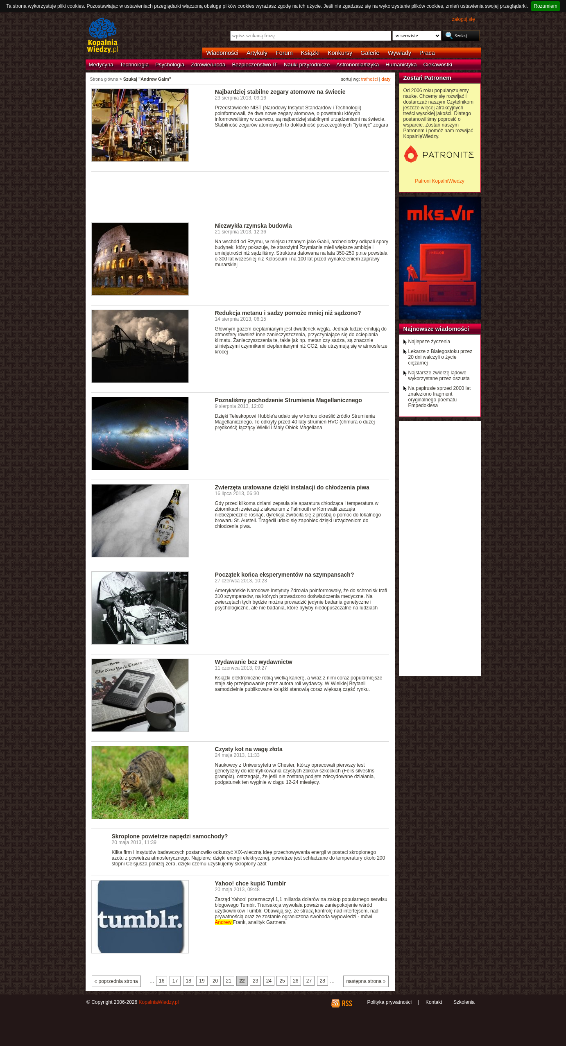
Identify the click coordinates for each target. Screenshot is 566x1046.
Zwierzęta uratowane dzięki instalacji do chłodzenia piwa (292, 487)
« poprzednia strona (116, 981)
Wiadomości (222, 53)
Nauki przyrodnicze (307, 64)
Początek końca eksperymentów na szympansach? (284, 574)
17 (175, 981)
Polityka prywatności (389, 1002)
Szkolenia (464, 1002)
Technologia (134, 64)
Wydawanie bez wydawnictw (253, 662)
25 (282, 981)
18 (188, 981)
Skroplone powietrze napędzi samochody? (170, 836)
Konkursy (340, 53)
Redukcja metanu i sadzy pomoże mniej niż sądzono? (288, 313)
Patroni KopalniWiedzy (439, 181)
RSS (346, 1003)
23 (255, 981)
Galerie (369, 53)
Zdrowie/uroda (208, 64)
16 (161, 981)
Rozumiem (545, 6)
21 (228, 981)
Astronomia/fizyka (357, 64)
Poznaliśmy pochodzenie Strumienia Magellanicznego (288, 400)
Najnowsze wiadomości (436, 329)
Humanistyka (401, 64)
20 (215, 981)
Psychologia (169, 64)
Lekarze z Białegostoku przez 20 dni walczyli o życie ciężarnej (440, 357)
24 (269, 981)
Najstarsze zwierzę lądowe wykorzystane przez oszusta (439, 375)
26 (295, 981)
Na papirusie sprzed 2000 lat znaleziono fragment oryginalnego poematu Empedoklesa (439, 396)
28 (322, 981)
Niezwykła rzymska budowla (253, 225)
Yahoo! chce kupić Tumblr (250, 883)
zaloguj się (463, 19)
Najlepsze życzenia (429, 341)
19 (201, 981)
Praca (427, 53)
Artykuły (257, 53)
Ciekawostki (437, 64)
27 (309, 981)
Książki (310, 53)
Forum (284, 53)
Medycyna (101, 64)
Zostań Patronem (427, 78)
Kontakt (434, 1002)
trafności (369, 79)
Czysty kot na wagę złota (249, 749)
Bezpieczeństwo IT (254, 64)
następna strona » (365, 981)
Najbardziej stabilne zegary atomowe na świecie (280, 91)
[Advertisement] (240, 194)
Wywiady (399, 53)
